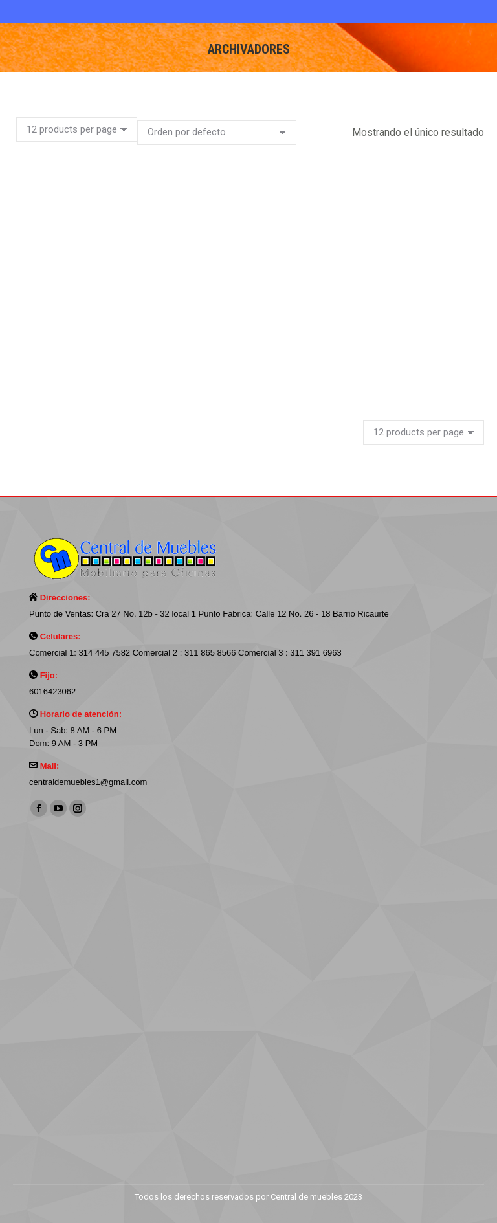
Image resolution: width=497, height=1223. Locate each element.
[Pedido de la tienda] (216, 132)
